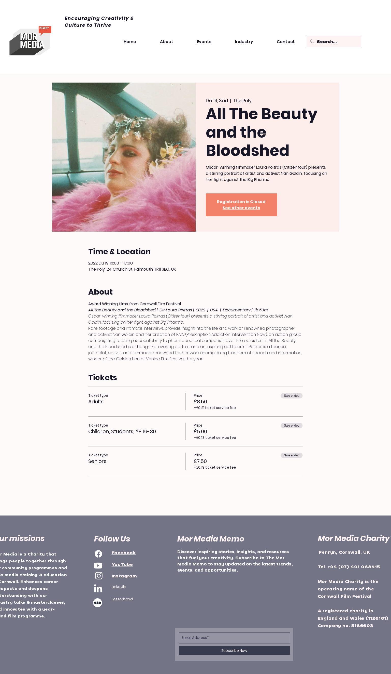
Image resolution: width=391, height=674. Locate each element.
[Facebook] (98, 554)
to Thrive (99, 25)
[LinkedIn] (98, 589)
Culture (76, 25)
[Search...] (333, 41)
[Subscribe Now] (234, 650)
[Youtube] (98, 566)
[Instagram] (99, 575)
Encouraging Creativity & (99, 18)
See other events (241, 208)
